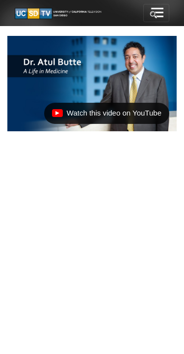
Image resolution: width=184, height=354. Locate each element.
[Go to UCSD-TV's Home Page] (59, 13)
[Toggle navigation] (156, 13)
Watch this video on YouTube (106, 115)
